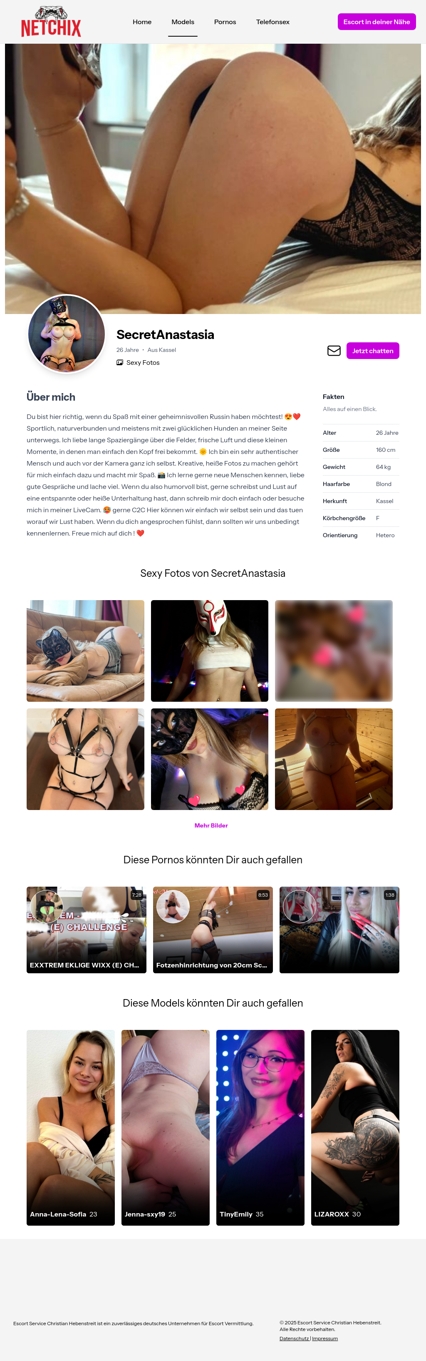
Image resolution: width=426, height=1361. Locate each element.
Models (183, 23)
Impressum (325, 1338)
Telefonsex (273, 21)
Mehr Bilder (211, 825)
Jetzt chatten (373, 350)
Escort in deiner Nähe (377, 21)
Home (142, 21)
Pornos (225, 21)
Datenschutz (295, 1338)
